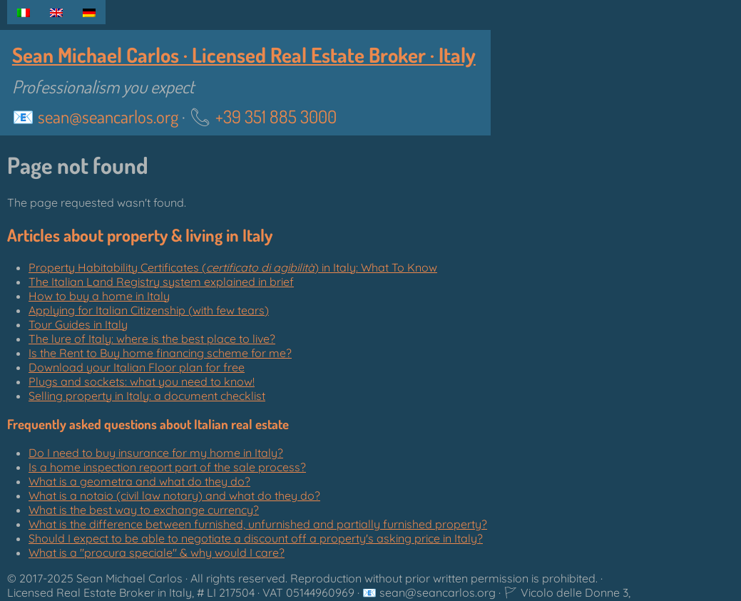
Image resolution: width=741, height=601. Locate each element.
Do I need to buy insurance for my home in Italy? (156, 453)
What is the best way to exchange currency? (144, 510)
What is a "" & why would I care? (157, 552)
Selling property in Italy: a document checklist (147, 396)
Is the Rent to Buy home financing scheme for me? (160, 353)
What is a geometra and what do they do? (139, 481)
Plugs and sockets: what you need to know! (142, 381)
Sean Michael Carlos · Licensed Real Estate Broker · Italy (244, 54)
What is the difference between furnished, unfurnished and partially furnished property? (258, 524)
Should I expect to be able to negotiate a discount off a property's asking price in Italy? (256, 538)
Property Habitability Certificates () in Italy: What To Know (233, 267)
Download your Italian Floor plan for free (137, 367)
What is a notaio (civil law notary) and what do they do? (174, 495)
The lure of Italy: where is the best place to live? (152, 339)
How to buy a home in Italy (99, 296)
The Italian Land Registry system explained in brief (161, 281)
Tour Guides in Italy (78, 324)
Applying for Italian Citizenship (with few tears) (149, 310)
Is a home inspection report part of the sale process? (167, 467)
